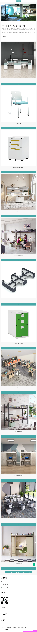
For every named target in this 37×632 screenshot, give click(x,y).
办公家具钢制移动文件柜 (18, 167)
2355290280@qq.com (6, 584)
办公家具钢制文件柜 (18, 343)
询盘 (18, 84)
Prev (7, 572)
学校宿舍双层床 (18, 431)
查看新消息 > (4, 36)
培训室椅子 (18, 123)
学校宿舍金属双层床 (18, 255)
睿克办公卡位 (18, 211)
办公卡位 (18, 79)
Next (29, 572)
